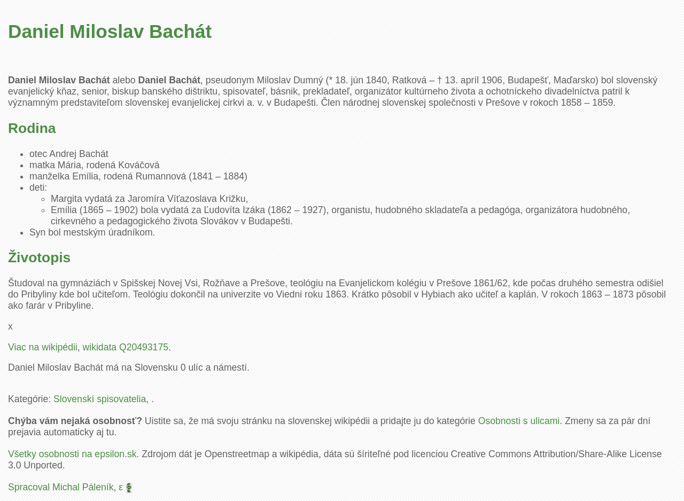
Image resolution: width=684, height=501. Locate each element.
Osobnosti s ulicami (519, 421)
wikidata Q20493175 (125, 347)
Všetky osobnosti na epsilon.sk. (73, 454)
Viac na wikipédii (42, 347)
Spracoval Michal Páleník (61, 487)
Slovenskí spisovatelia (99, 399)
